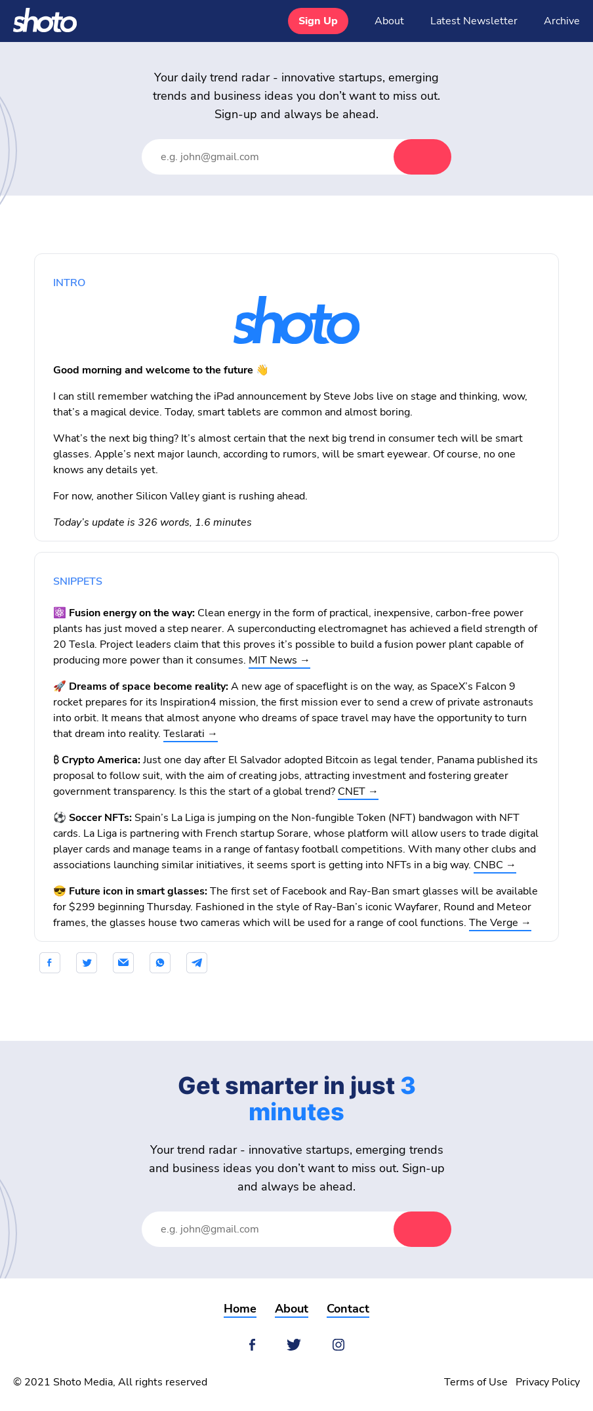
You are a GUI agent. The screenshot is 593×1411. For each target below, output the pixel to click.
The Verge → (500, 923)
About (389, 21)
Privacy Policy (548, 1382)
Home (240, 1308)
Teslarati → (190, 734)
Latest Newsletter (474, 21)
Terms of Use (476, 1382)
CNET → (358, 791)
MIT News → (279, 660)
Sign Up (318, 21)
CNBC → (495, 865)
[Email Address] (281, 157)
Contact (348, 1308)
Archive (562, 21)
